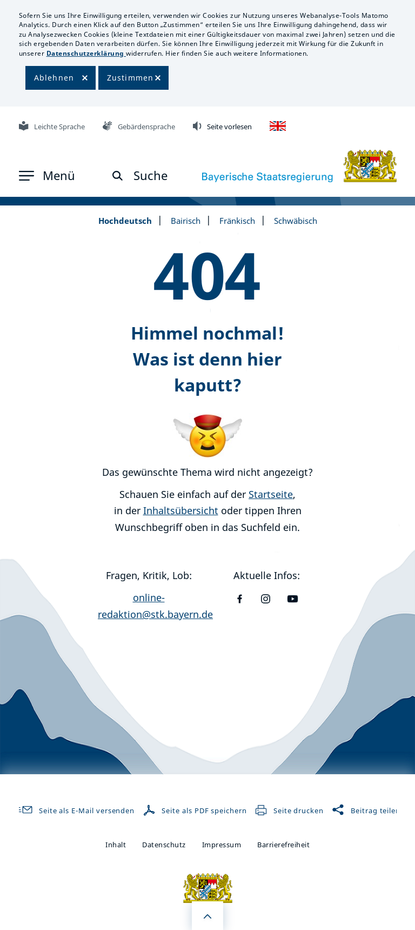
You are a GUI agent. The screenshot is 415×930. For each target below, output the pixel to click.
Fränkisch (237, 220)
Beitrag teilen (366, 810)
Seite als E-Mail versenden (75, 810)
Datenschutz (164, 844)
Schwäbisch (295, 220)
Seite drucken (289, 810)
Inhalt (115, 844)
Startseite (271, 494)
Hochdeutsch (125, 220)
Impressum (222, 844)
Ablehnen (54, 77)
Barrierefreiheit (283, 844)
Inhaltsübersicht (180, 510)
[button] (47, 175)
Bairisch (185, 220)
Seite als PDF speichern (196, 810)
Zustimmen (130, 77)
